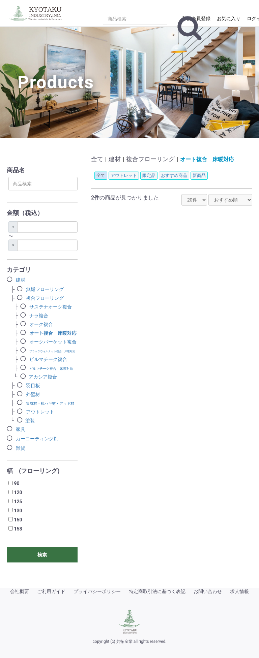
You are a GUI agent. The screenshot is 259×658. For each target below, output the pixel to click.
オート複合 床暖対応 (53, 333)
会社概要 (19, 591)
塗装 (30, 420)
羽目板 (33, 385)
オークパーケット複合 (53, 341)
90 (16, 483)
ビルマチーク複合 (48, 359)
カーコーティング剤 (37, 438)
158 (18, 529)
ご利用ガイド (51, 591)
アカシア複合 (43, 376)
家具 (20, 429)
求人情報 (239, 591)
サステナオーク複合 (50, 306)
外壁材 (33, 394)
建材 (20, 280)
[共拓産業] (129, 621)
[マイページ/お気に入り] (227, 18)
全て (97, 158)
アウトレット (40, 411)
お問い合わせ (208, 591)
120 (18, 492)
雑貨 (20, 448)
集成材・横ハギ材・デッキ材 (50, 403)
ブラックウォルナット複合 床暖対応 (52, 351)
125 (18, 501)
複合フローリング (45, 298)
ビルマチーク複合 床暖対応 (51, 368)
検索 (42, 554)
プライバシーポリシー (97, 591)
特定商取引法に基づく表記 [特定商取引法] (157, 591)
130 (18, 510)
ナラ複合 (38, 315)
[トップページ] (37, 12)
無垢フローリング (45, 289)
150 (18, 519)
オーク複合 (41, 324)
